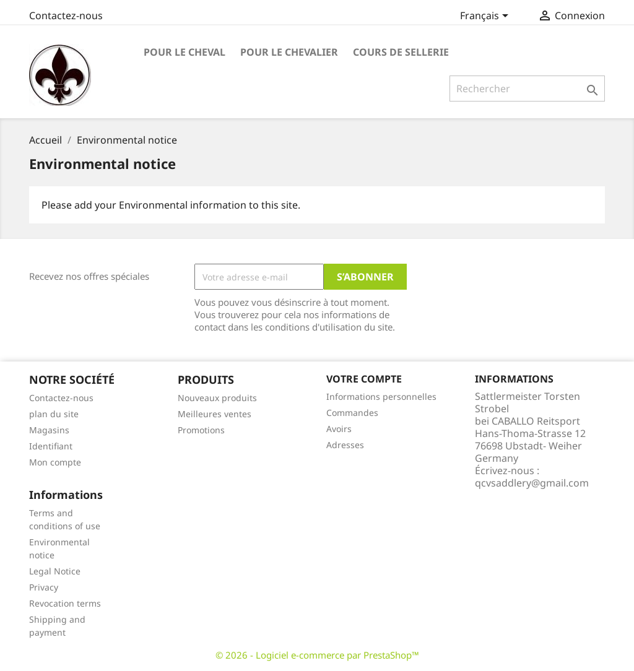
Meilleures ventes (214, 414)
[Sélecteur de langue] (486, 16)
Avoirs (339, 429)
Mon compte (55, 462)
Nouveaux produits (217, 398)
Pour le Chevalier (289, 52)
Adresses (345, 445)
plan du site (54, 414)
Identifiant (50, 446)
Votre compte (364, 379)
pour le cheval (184, 52)
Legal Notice (54, 571)
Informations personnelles (381, 396)
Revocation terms (65, 603)
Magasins (49, 430)
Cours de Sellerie (401, 52)
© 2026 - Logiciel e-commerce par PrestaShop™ (317, 655)
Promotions (201, 430)
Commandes (352, 412)
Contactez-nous (66, 15)
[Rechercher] (527, 89)
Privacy (43, 587)
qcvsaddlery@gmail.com (532, 483)
